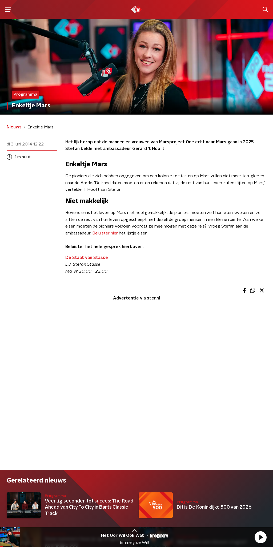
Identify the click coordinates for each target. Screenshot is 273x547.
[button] (260, 537)
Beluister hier (105, 233)
